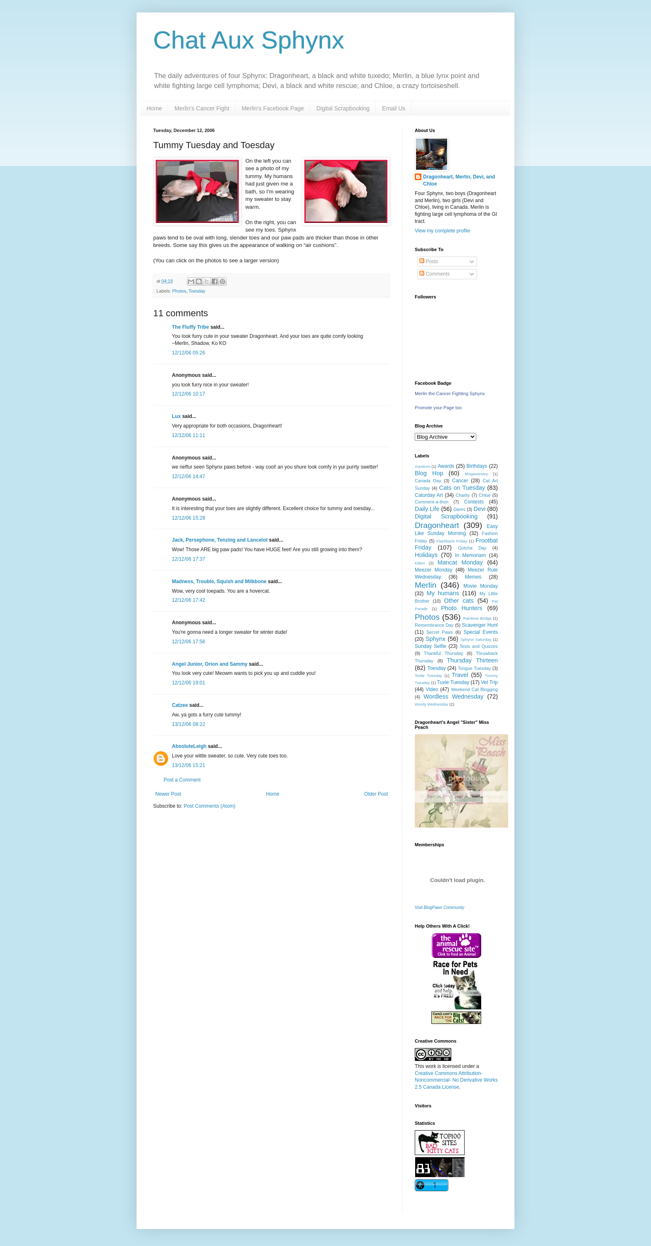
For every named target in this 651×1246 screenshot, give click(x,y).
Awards (446, 466)
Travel (460, 675)
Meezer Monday (434, 570)
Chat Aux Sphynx (248, 40)
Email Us (393, 108)
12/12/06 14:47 (188, 476)
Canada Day (428, 480)
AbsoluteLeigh (189, 746)
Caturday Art (429, 495)
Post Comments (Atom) (209, 806)
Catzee (180, 705)
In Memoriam (470, 555)
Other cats (459, 600)
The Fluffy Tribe (190, 327)
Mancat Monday (460, 562)
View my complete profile (442, 231)
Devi (480, 509)
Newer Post (168, 794)
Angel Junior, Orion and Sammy (209, 664)
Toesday (196, 290)
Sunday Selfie (430, 646)
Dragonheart (437, 525)
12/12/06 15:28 (188, 518)
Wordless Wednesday (453, 696)
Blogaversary (476, 474)
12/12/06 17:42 (188, 600)
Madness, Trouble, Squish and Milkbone (219, 581)
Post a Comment (182, 780)
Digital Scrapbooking (343, 108)
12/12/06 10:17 (188, 394)
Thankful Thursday (443, 653)
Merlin (425, 585)
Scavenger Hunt (480, 625)
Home (154, 108)
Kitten (420, 563)
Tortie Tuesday (428, 675)
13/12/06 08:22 (188, 724)
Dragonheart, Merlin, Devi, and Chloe (459, 180)
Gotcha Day (472, 547)
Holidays (426, 555)
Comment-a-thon (431, 501)
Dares (459, 509)
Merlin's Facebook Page (273, 108)
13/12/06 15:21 (188, 765)
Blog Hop (429, 473)
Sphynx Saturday (475, 639)
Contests (474, 502)
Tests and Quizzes (479, 646)
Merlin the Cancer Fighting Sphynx (450, 393)
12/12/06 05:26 (188, 353)
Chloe (484, 495)
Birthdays (477, 466)
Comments (434, 274)
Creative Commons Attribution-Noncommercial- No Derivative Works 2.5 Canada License (456, 1080)
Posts (428, 261)
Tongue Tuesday (474, 668)
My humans (443, 593)
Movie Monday (480, 586)
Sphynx (435, 638)
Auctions (422, 466)
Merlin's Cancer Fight (201, 108)
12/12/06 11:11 (188, 435)
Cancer (460, 481)
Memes (473, 577)
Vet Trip (489, 682)
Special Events (480, 632)
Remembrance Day (434, 625)
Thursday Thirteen (472, 660)
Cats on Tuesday (462, 487)
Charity (462, 495)
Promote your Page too (438, 407)
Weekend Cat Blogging (474, 689)
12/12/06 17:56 (188, 642)
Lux (176, 416)
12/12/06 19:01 (188, 683)
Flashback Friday (451, 541)
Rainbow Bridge (477, 618)
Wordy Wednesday (431, 704)
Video (432, 689)
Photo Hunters (461, 608)
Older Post (376, 794)
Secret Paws (439, 632)
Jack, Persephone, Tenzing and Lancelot (220, 540)
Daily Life (427, 509)
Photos (179, 290)
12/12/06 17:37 (188, 559)
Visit (439, 907)
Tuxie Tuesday (453, 682)
